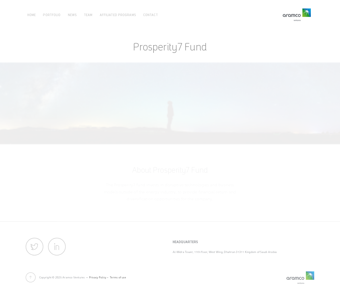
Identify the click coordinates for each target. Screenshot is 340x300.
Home (31, 14)
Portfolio (52, 14)
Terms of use (118, 277)
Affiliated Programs (118, 14)
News (72, 14)
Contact (150, 14)
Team (88, 14)
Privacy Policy (97, 277)
